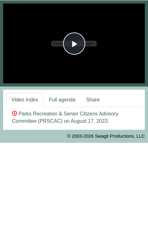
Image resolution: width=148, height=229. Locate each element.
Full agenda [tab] (62, 99)
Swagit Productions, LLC (120, 136)
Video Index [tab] (24, 99)
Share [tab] (93, 99)
